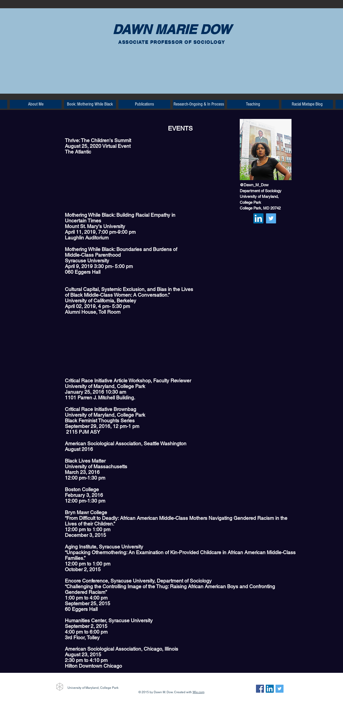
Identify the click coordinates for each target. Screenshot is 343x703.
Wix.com (198, 692)
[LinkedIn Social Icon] (258, 218)
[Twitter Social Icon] (271, 218)
